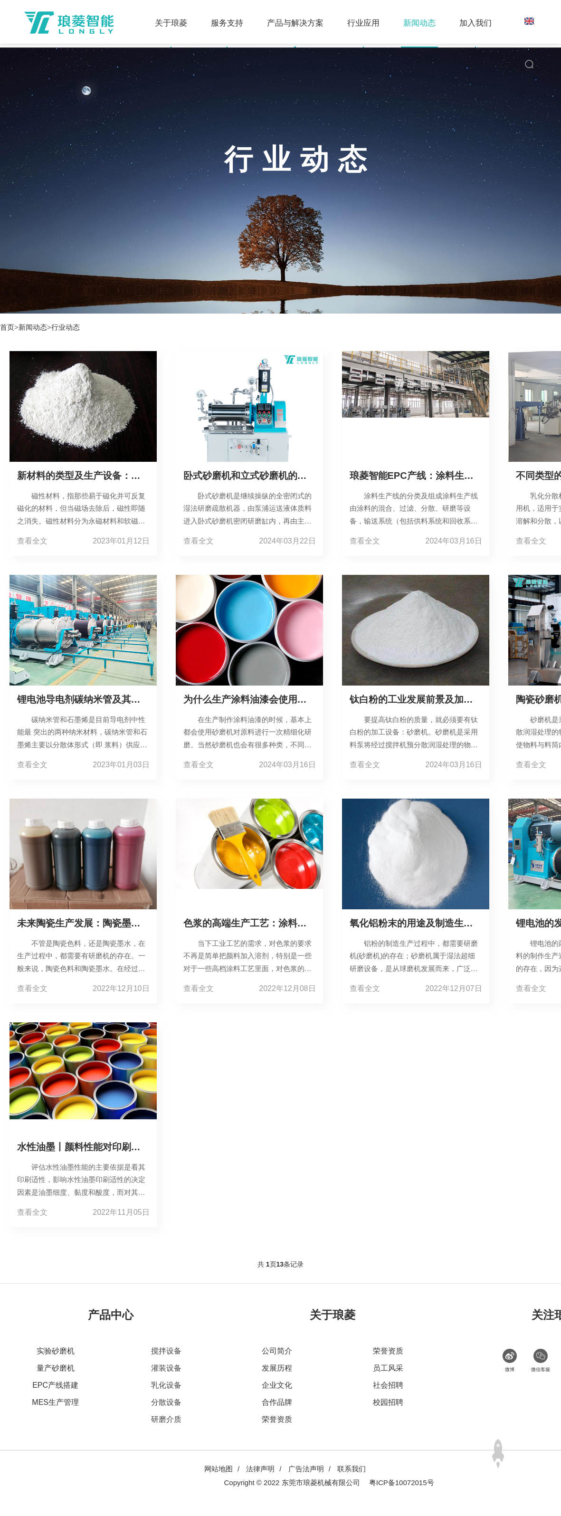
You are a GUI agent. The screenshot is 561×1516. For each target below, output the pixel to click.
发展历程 (277, 1368)
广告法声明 (306, 1469)
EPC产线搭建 (55, 1385)
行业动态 (65, 327)
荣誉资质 (277, 1419)
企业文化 (277, 1385)
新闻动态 (428, 23)
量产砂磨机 (56, 1368)
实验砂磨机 (56, 1351)
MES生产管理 (55, 1402)
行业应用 (372, 23)
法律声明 (260, 1469)
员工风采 (388, 1368)
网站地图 (218, 1469)
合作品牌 (277, 1402)
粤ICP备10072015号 (401, 1482)
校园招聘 (388, 1402)
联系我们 (351, 1469)
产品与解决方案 (304, 23)
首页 (7, 327)
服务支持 (235, 23)
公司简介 (277, 1351)
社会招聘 (388, 1385)
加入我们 (484, 23)
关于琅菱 (179, 23)
